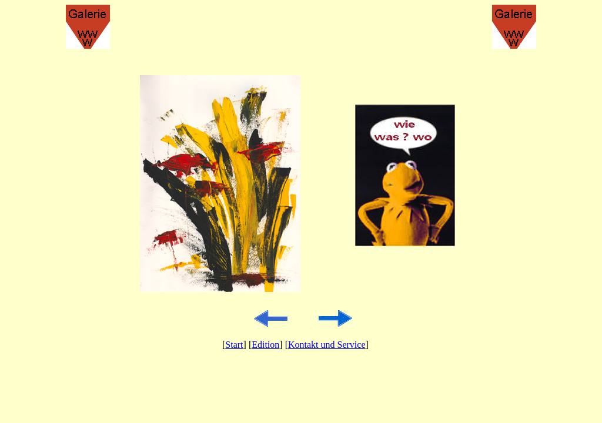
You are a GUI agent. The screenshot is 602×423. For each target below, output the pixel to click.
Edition (265, 345)
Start (234, 345)
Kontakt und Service (327, 345)
